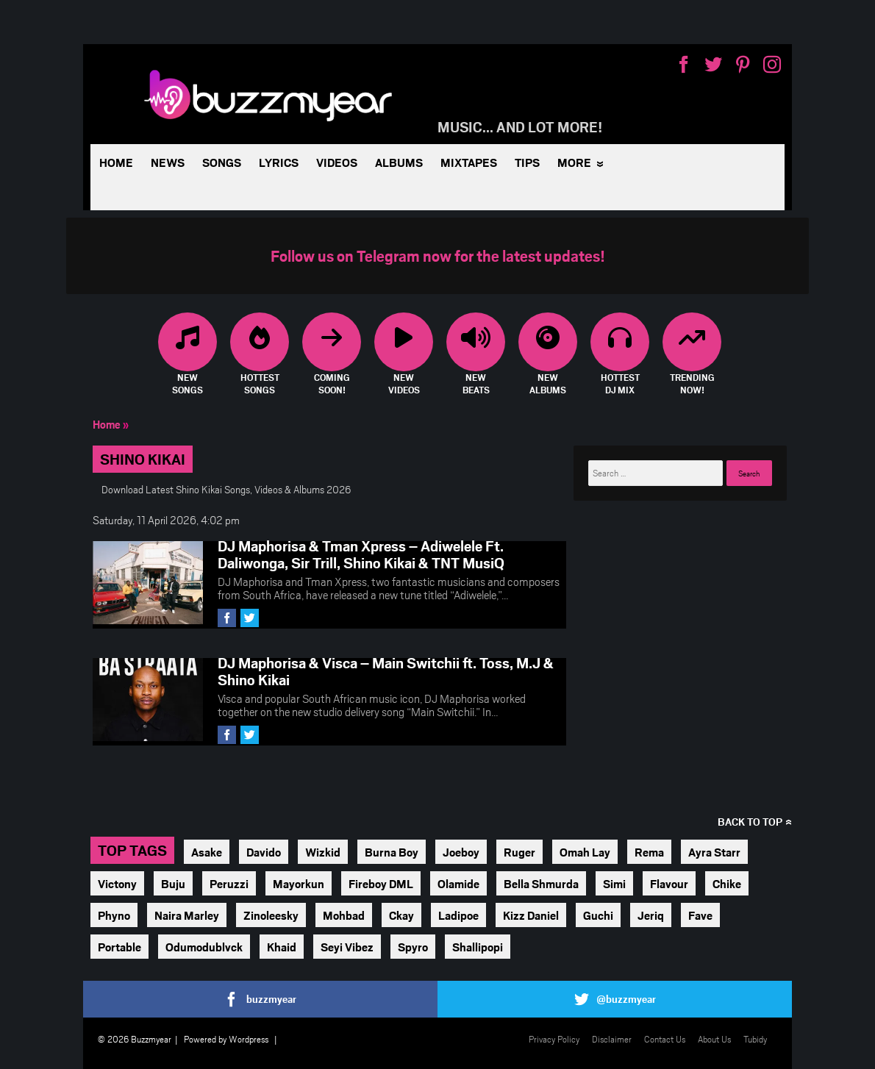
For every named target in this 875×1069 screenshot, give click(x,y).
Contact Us (664, 1039)
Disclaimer (612, 1039)
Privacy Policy (554, 1039)
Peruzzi (229, 883)
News (168, 162)
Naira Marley (186, 915)
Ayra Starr (714, 851)
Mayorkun (298, 883)
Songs (221, 162)
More (574, 162)
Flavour (669, 883)
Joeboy (461, 851)
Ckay (401, 915)
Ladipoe (458, 915)
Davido (263, 851)
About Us (714, 1039)
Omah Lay (585, 851)
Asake (206, 851)
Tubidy (755, 1039)
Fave (700, 915)
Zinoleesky (271, 915)
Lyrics (279, 162)
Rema (649, 851)
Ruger (519, 851)
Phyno (114, 915)
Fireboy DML (381, 883)
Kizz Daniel (531, 915)
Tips (527, 162)
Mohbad (344, 915)
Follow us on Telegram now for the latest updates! (438, 255)
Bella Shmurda (541, 883)
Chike (726, 883)
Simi (614, 883)
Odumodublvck (204, 946)
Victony (117, 883)
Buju (173, 883)
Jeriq (651, 915)
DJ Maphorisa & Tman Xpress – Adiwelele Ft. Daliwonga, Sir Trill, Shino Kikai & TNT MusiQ (361, 554)
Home (116, 162)
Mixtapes (468, 162)
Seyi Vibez (347, 946)
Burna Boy (391, 851)
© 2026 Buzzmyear (134, 1039)
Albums (399, 162)
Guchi (598, 915)
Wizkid (322, 851)
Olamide (458, 883)
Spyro (413, 946)
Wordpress (248, 1039)
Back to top (750, 822)
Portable (119, 946)
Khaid (281, 946)
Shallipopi (477, 946)
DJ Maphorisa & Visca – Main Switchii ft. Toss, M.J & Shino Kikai (386, 671)
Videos (336, 162)
